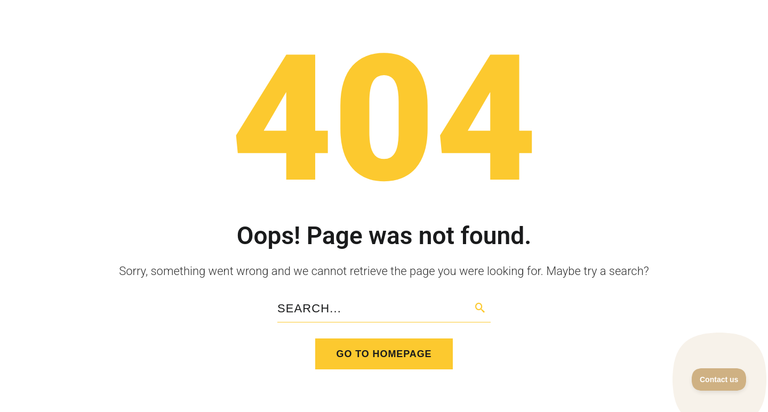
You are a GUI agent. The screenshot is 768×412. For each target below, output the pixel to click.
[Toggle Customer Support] (719, 379)
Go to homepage (384, 354)
